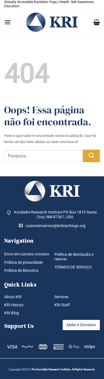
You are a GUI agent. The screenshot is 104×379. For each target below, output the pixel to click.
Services (61, 297)
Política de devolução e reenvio (73, 256)
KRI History (14, 305)
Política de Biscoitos (21, 270)
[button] (7, 22)
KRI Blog (11, 313)
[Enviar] (91, 156)
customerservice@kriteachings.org (52, 225)
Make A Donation (81, 325)
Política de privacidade (23, 262)
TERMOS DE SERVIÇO (73, 267)
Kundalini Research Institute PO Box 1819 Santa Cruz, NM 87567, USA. (55, 214)
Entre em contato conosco (26, 254)
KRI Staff (62, 305)
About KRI (13, 297)
